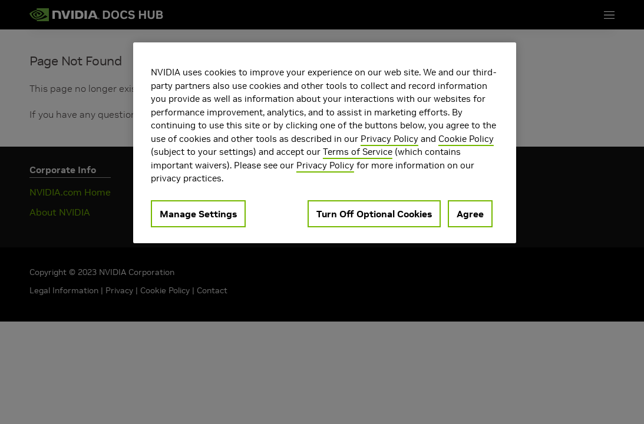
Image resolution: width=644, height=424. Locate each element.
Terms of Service (357, 151)
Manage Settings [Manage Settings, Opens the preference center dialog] (198, 214)
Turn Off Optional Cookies (374, 214)
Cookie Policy (466, 138)
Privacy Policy (389, 138)
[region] (324, 142)
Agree (470, 214)
